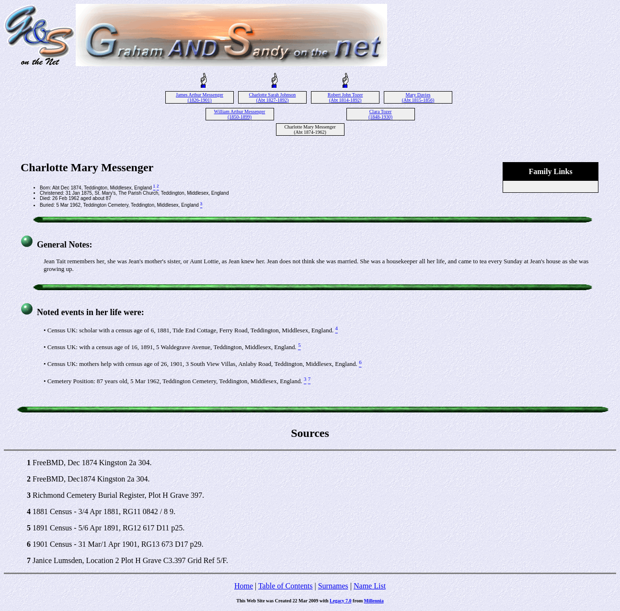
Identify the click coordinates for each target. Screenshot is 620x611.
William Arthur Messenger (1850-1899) (239, 114)
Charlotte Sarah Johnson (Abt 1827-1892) (272, 97)
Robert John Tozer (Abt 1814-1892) (345, 97)
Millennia (374, 600)
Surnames (333, 586)
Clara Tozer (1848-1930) (380, 114)
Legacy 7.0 (341, 600)
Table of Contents (285, 586)
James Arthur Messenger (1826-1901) (199, 97)
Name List (370, 586)
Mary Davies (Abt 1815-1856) (418, 97)
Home (243, 586)
